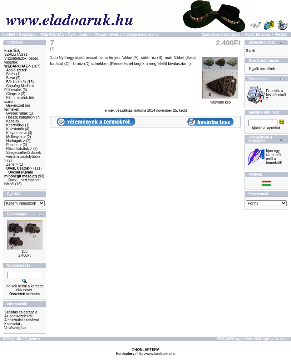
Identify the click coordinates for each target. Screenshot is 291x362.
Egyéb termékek (262, 69)
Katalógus (27, 34)
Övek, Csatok (79, 34)
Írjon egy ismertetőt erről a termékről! (274, 157)
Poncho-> (14, 145)
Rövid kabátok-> (19, 149)
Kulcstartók (15, 129)
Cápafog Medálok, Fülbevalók (19, 88)
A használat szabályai (21, 320)
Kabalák (12, 121)
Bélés (10, 74)
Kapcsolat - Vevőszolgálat (15, 326)
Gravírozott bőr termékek (17, 107)
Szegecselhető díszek (23, 153)
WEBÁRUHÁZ (52, 34)
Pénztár (281, 34)
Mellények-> (16, 137)
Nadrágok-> (15, 141)
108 (24, 251)
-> (17, 66)
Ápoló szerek (16, 70)
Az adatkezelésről (18, 316)
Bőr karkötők (16, 82)
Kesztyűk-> (15, 125)
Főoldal (9, 34)
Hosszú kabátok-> (20, 117)
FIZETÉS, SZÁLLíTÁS (13, 52)
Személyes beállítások (221, 34)
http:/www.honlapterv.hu (156, 354)
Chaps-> (13, 94)
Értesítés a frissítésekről (276, 95)
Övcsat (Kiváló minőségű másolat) (123, 34)
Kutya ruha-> (16, 133)
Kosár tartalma (257, 34)
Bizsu (10, 78)
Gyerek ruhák (17, 113)
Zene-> (12, 164)
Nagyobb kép (220, 100)
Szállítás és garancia (20, 312)
